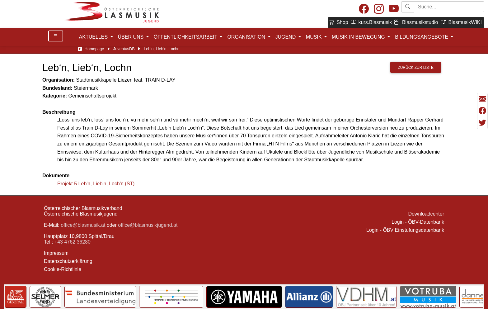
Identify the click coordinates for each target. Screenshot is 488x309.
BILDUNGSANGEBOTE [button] (422, 37)
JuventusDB (124, 48)
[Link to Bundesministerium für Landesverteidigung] (421, 297)
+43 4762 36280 (72, 242)
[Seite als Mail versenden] (482, 99)
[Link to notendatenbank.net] (212, 297)
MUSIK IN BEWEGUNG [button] (359, 37)
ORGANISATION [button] (246, 37)
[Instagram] (379, 9)
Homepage (94, 48)
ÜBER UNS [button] (131, 37)
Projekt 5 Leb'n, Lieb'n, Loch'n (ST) (95, 183)
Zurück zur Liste (416, 67)
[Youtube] (394, 9)
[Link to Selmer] (366, 297)
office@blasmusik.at (83, 225)
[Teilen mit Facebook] (482, 111)
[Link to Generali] (336, 297)
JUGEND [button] (286, 37)
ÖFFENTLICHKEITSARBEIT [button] (186, 37)
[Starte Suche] (449, 6)
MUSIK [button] (314, 37)
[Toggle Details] (55, 36)
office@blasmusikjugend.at (147, 225)
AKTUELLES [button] (94, 37)
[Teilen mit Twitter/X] (482, 123)
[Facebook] (364, 9)
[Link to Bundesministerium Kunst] (282, 297)
